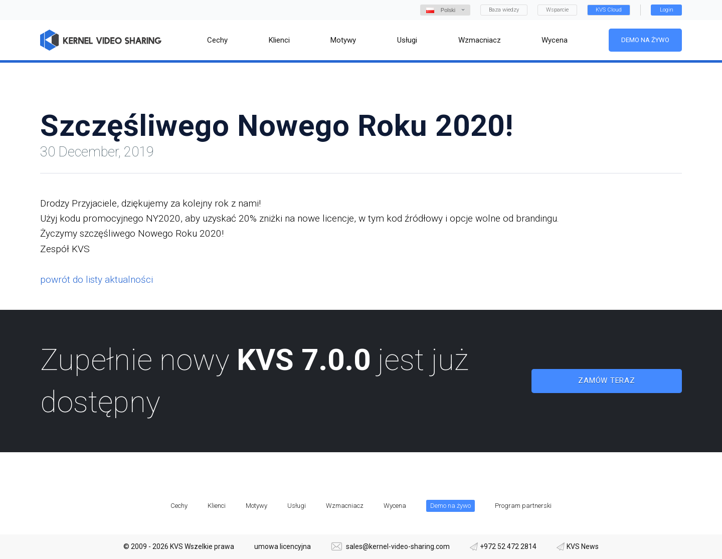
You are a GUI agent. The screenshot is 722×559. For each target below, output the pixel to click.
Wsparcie (557, 10)
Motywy (256, 505)
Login (666, 10)
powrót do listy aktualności (96, 279)
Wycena (395, 505)
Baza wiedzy (504, 10)
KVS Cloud (609, 10)
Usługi (296, 505)
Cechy (179, 505)
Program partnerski (523, 505)
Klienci (217, 505)
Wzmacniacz (345, 505)
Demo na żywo (645, 40)
